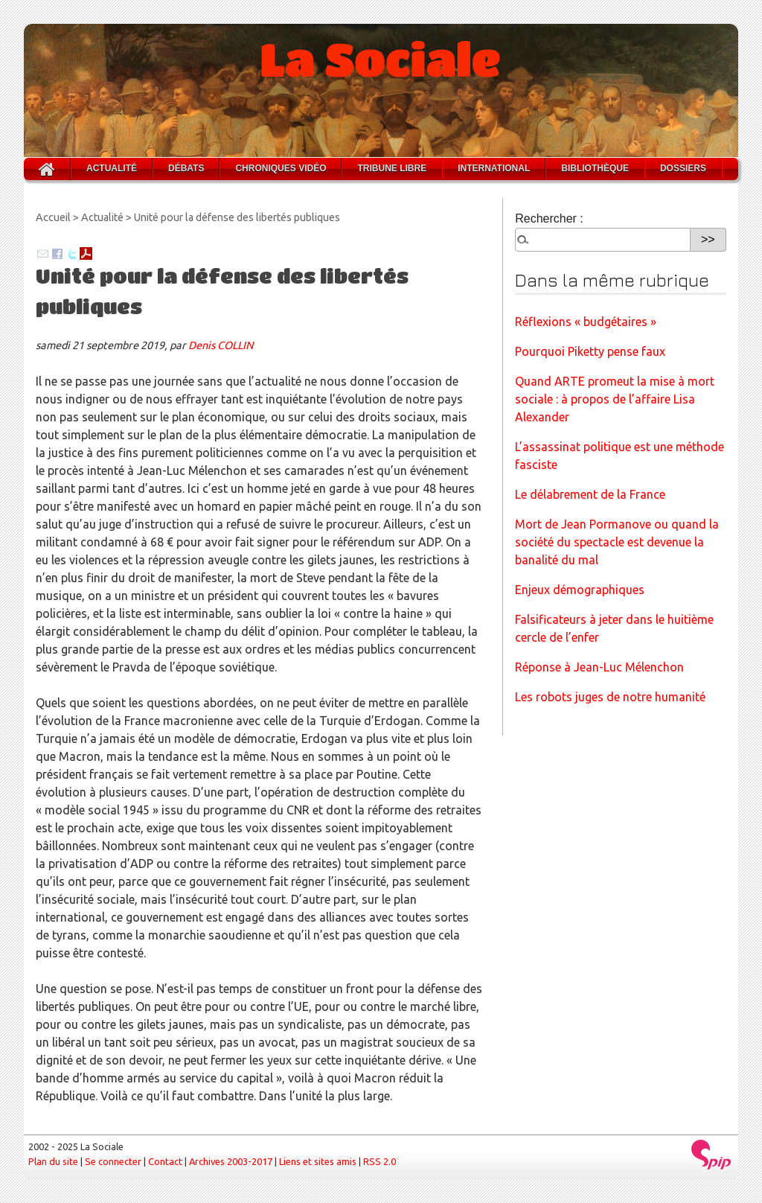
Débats (186, 168)
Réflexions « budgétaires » (585, 321)
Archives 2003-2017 (230, 1161)
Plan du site (53, 1161)
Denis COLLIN (220, 345)
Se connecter (113, 1161)
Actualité (111, 168)
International (494, 168)
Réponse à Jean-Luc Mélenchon (599, 667)
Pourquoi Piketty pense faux (590, 351)
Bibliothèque (595, 168)
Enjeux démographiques (579, 589)
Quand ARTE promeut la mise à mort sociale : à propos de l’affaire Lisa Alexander (614, 399)
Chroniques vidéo (280, 168)
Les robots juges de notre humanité (610, 696)
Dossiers (683, 168)
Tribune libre (391, 168)
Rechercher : (549, 218)
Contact (165, 1161)
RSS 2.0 (379, 1161)
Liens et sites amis (317, 1161)
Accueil (53, 217)
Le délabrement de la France (590, 494)
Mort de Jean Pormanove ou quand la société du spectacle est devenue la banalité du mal (617, 542)
